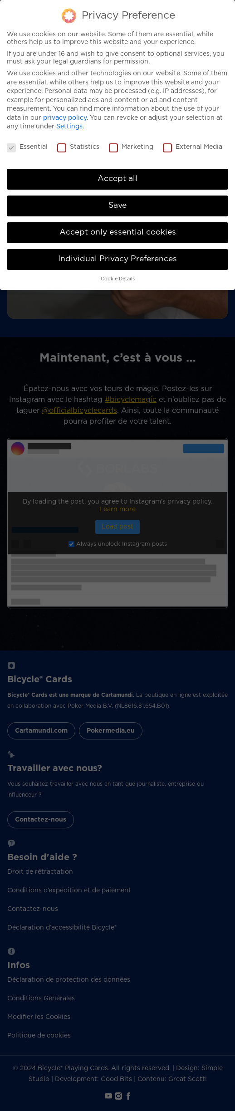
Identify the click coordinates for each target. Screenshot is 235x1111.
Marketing (131, 147)
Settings (69, 126)
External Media (192, 147)
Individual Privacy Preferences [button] (117, 259)
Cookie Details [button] (118, 279)
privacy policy (65, 118)
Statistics (78, 147)
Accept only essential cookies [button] (117, 232)
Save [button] (117, 205)
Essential (27, 147)
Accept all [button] (117, 179)
